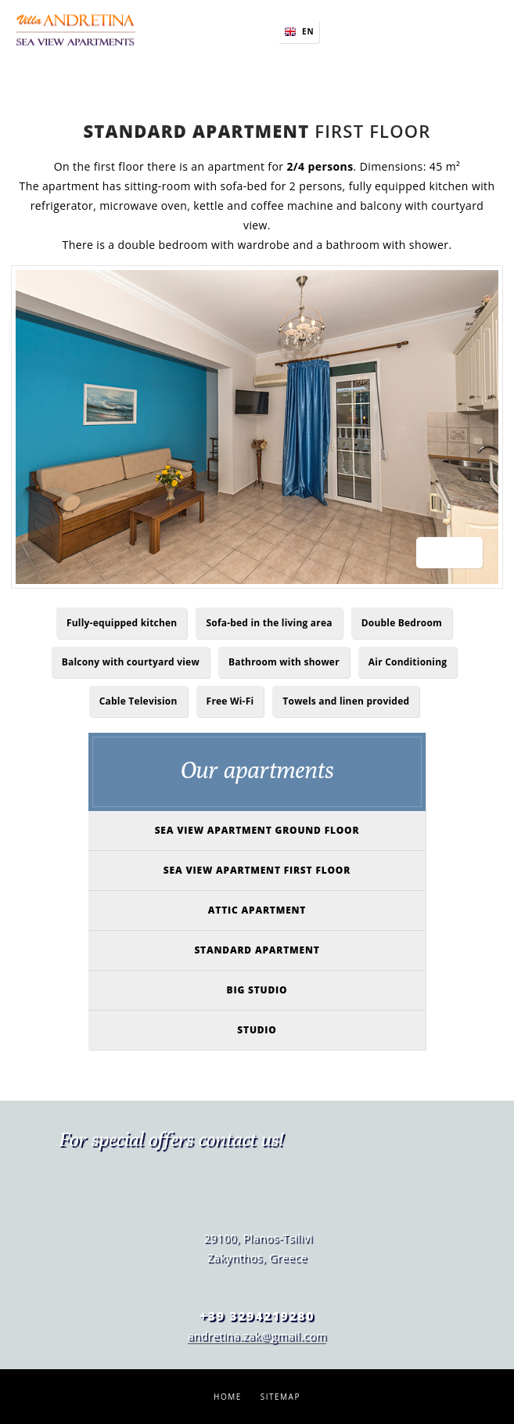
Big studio (257, 990)
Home (228, 1396)
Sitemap (280, 1396)
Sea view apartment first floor (257, 870)
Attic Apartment (257, 910)
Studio (256, 1029)
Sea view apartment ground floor (257, 830)
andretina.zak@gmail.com (257, 1335)
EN (308, 31)
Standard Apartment (256, 950)
